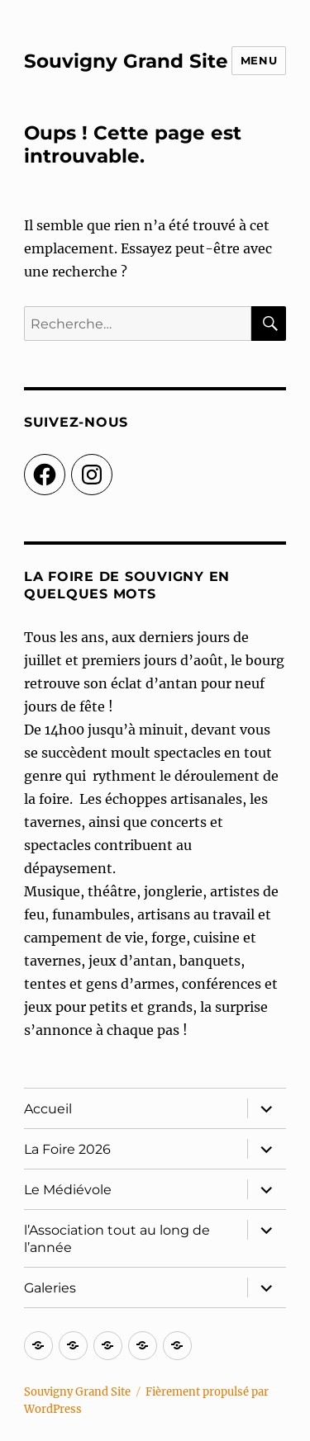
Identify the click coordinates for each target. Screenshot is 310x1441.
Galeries (50, 1288)
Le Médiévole (68, 1190)
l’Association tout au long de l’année (117, 1238)
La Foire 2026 (67, 1149)
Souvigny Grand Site (126, 61)
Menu (259, 60)
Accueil (48, 1109)
